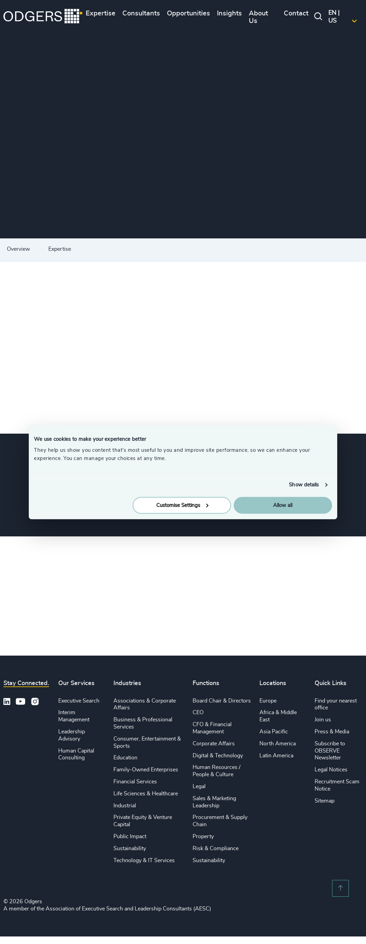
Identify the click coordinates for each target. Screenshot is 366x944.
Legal (199, 786)
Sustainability (129, 848)
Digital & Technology (218, 755)
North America (277, 743)
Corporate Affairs (214, 743)
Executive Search (78, 701)
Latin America (276, 755)
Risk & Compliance (216, 848)
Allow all (282, 505)
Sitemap (324, 801)
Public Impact (129, 836)
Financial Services (135, 781)
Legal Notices (331, 769)
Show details (304, 484)
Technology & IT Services (144, 860)
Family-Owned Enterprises (145, 769)
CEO (198, 712)
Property (203, 836)
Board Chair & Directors (222, 701)
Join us (323, 719)
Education (125, 757)
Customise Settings (182, 505)
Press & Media (332, 731)
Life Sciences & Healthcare (145, 793)
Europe (268, 701)
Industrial (124, 805)
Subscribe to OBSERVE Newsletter (330, 751)
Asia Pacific (273, 731)
